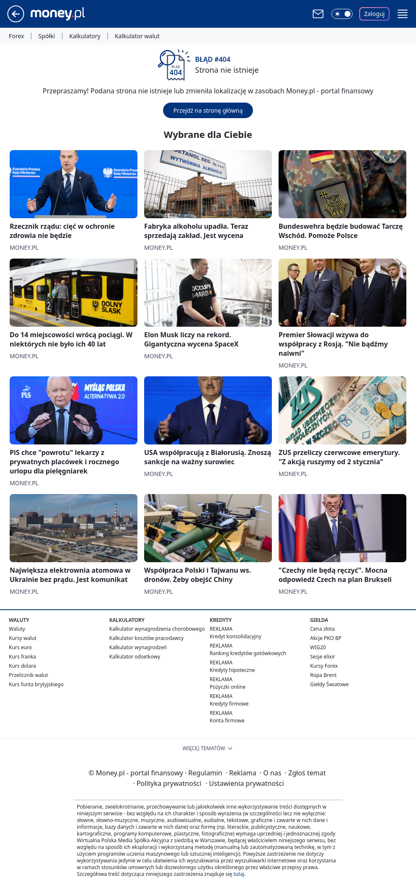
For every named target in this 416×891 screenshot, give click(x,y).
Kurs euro (20, 647)
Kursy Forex (324, 665)
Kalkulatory (84, 36)
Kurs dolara (22, 665)
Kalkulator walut (137, 36)
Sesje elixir (322, 656)
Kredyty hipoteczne (232, 670)
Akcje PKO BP (326, 638)
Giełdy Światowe (329, 684)
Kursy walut (23, 638)
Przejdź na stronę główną (207, 110)
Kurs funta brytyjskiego (36, 684)
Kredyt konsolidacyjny (235, 636)
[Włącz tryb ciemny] (342, 14)
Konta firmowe (227, 720)
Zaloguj (374, 14)
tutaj (238, 874)
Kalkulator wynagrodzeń (138, 647)
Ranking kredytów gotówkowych (248, 653)
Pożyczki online (227, 686)
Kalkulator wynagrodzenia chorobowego (157, 628)
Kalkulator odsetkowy (134, 656)
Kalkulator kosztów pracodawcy (146, 638)
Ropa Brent (323, 675)
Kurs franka (22, 656)
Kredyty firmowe (229, 703)
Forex (16, 36)
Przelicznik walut (28, 675)
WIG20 (318, 647)
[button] (402, 14)
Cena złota (322, 628)
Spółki (46, 36)
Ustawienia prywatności (244, 783)
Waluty (17, 628)
